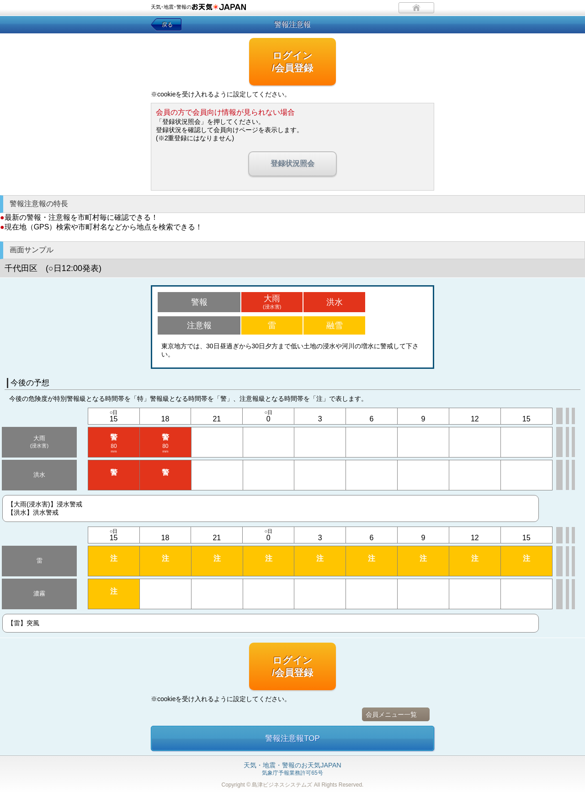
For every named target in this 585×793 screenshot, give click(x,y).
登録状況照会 (292, 163)
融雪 (334, 325)
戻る (167, 24)
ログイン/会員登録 (292, 61)
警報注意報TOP (292, 738)
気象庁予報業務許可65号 (292, 769)
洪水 (334, 302)
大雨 (272, 301)
